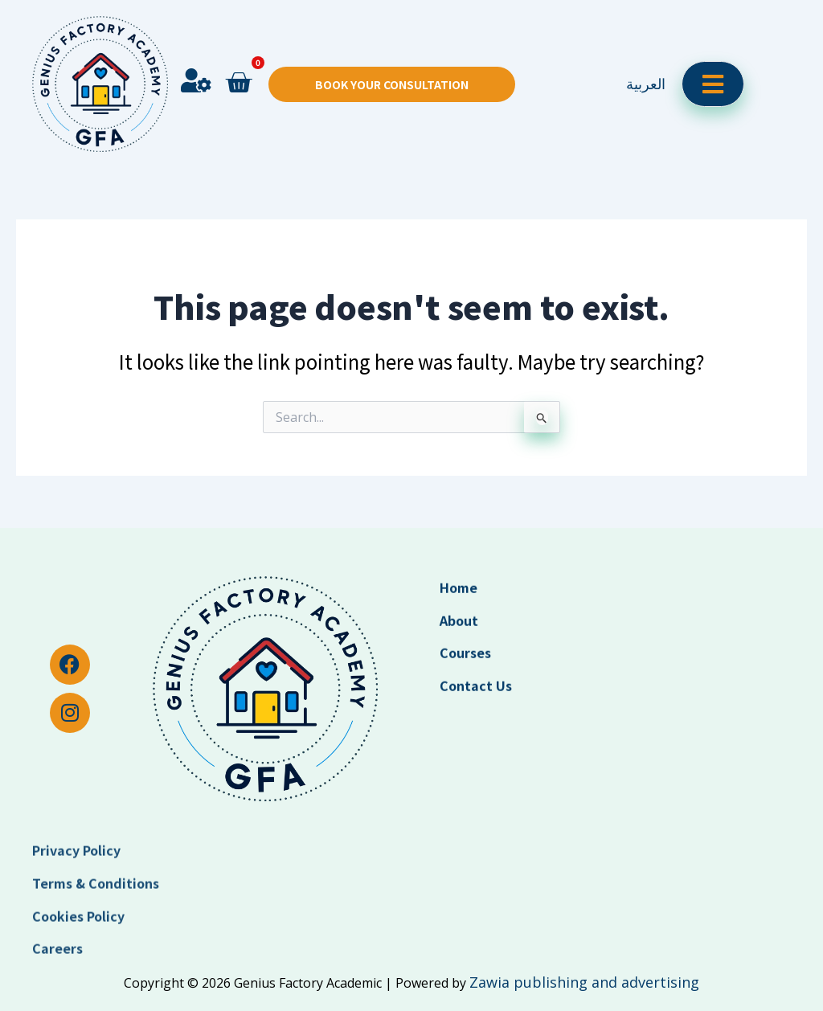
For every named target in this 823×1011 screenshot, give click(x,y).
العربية (645, 59)
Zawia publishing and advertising (584, 982)
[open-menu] (713, 60)
